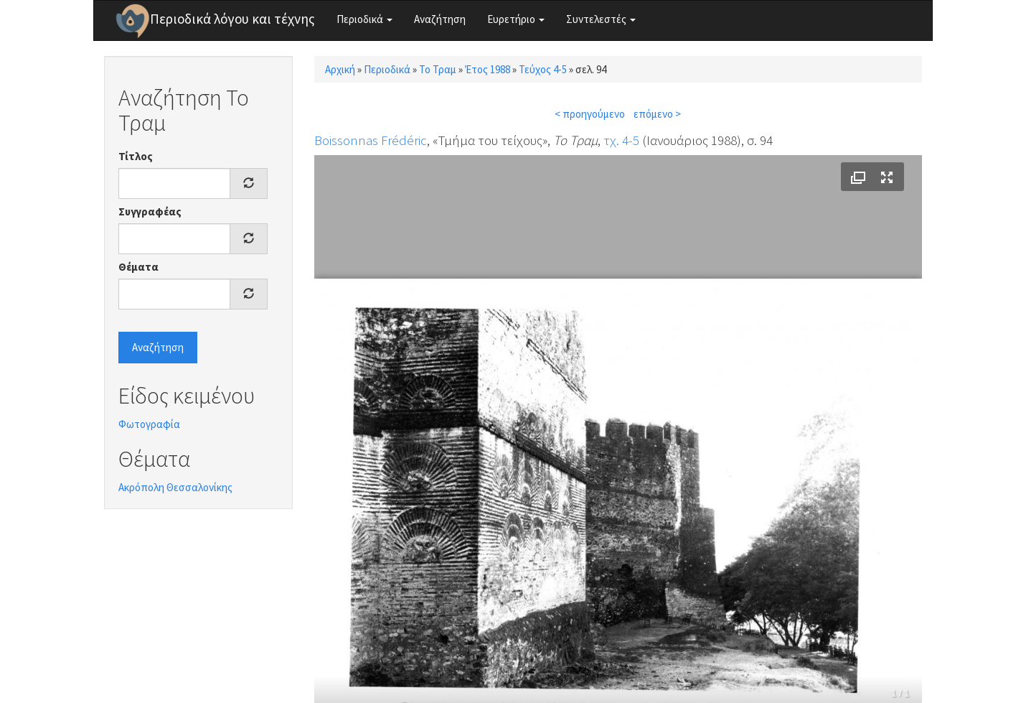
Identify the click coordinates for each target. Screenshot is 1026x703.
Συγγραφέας (150, 211)
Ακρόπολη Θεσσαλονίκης (175, 487)
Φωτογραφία (149, 424)
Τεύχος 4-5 (543, 69)
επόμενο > (657, 114)
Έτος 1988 (487, 69)
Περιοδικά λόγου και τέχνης (232, 18)
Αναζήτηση (440, 19)
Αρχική (340, 69)
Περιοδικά (364, 19)
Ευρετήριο (516, 19)
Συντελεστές (601, 19)
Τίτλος (135, 156)
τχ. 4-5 (621, 140)
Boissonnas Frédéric (370, 140)
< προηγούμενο (590, 114)
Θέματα (138, 267)
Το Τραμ (437, 69)
